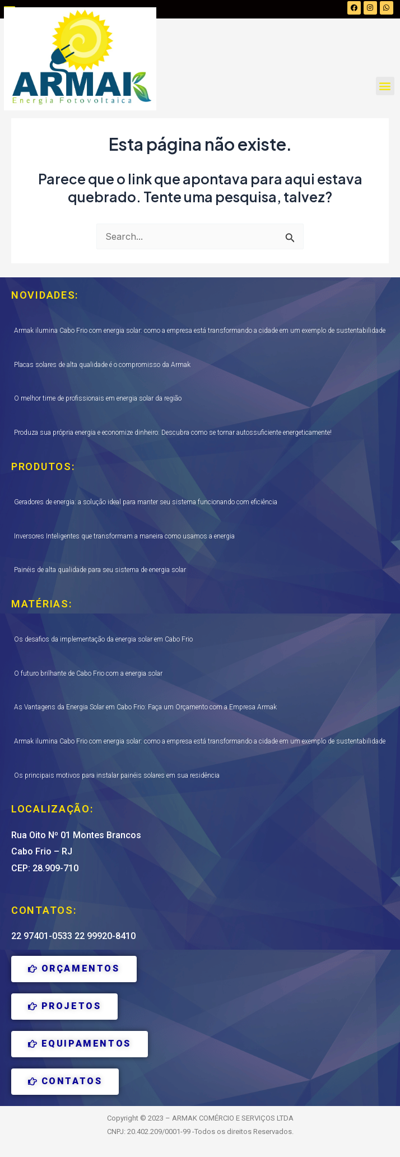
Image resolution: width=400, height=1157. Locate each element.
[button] (385, 86)
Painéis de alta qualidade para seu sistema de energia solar (100, 570)
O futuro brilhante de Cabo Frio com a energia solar (88, 673)
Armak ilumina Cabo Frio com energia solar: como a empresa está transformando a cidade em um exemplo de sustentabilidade (199, 330)
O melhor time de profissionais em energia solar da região (98, 398)
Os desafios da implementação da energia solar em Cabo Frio (103, 639)
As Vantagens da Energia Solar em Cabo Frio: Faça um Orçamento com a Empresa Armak (145, 707)
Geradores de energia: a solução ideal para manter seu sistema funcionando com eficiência (145, 502)
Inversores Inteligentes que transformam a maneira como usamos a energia (124, 536)
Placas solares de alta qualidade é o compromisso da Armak (102, 365)
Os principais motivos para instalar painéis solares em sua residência (117, 775)
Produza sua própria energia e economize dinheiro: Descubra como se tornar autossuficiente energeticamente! (173, 432)
